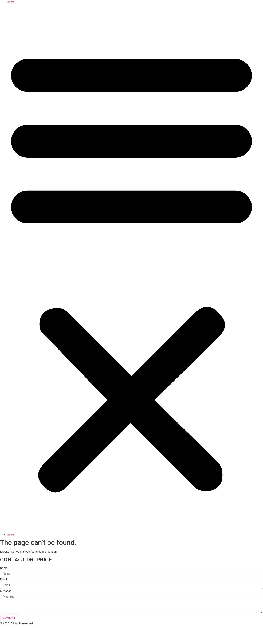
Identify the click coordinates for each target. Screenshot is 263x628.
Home (10, 2)
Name (3, 568)
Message (5, 591)
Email (3, 579)
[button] (131, 268)
